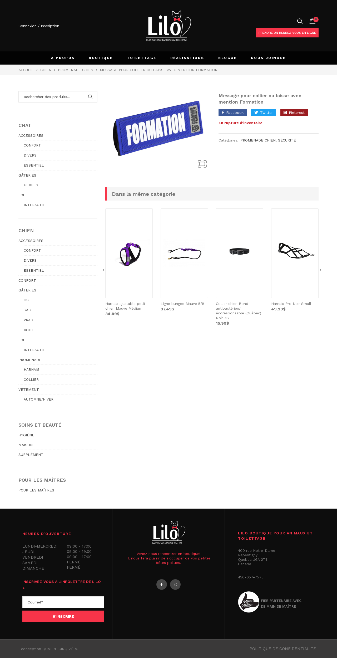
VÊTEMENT (28, 389)
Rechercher (90, 97)
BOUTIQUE (101, 58)
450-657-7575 (251, 577)
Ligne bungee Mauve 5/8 (182, 303)
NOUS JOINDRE (268, 58)
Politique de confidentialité (283, 648)
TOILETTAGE (141, 58)
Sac (27, 310)
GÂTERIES (27, 175)
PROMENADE (29, 360)
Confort (32, 145)
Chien (45, 70)
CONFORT (27, 280)
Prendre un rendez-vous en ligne (287, 33)
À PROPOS (63, 58)
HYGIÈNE (26, 435)
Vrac (28, 320)
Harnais (31, 370)
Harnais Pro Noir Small (291, 303)
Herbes (31, 185)
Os (26, 300)
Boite (29, 330)
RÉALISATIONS (187, 58)
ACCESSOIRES (30, 135)
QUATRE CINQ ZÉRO (60, 649)
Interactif (34, 205)
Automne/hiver (38, 399)
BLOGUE (227, 58)
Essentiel (34, 165)
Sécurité (287, 140)
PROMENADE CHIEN (75, 70)
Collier (31, 380)
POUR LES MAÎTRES (36, 490)
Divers (30, 155)
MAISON (25, 445)
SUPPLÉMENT (30, 454)
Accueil (26, 70)
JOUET (24, 195)
